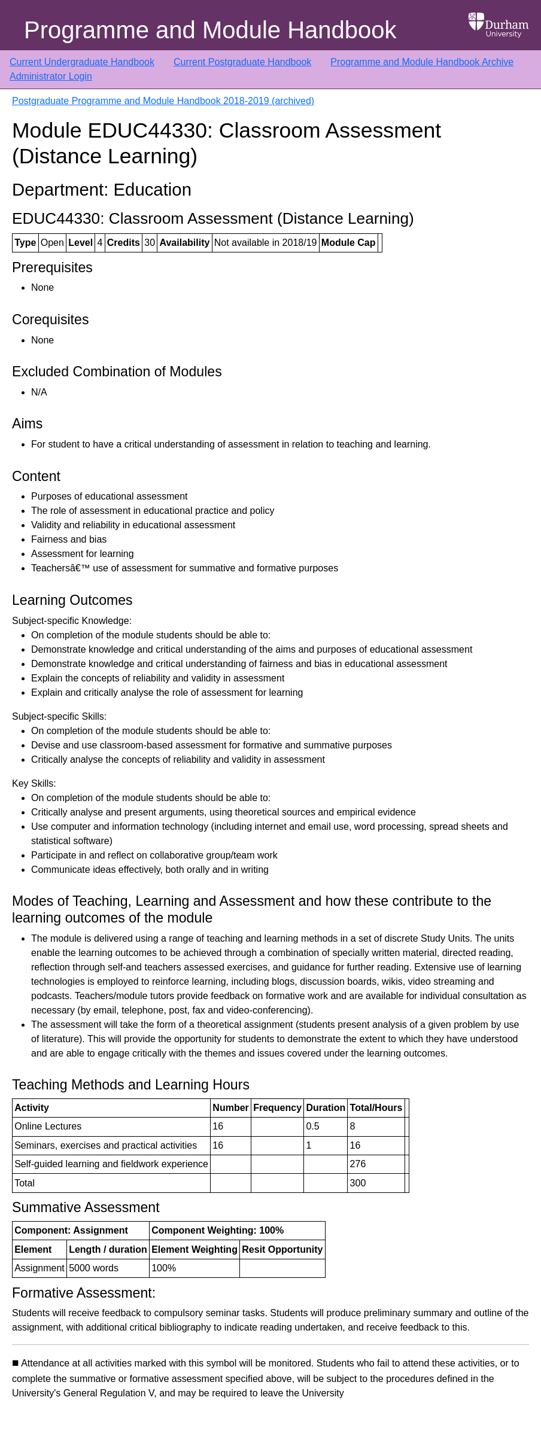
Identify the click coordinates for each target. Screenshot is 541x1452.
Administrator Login (51, 76)
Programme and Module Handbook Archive (421, 62)
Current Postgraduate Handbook (242, 62)
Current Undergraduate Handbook (82, 62)
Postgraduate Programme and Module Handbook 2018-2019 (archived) (163, 101)
